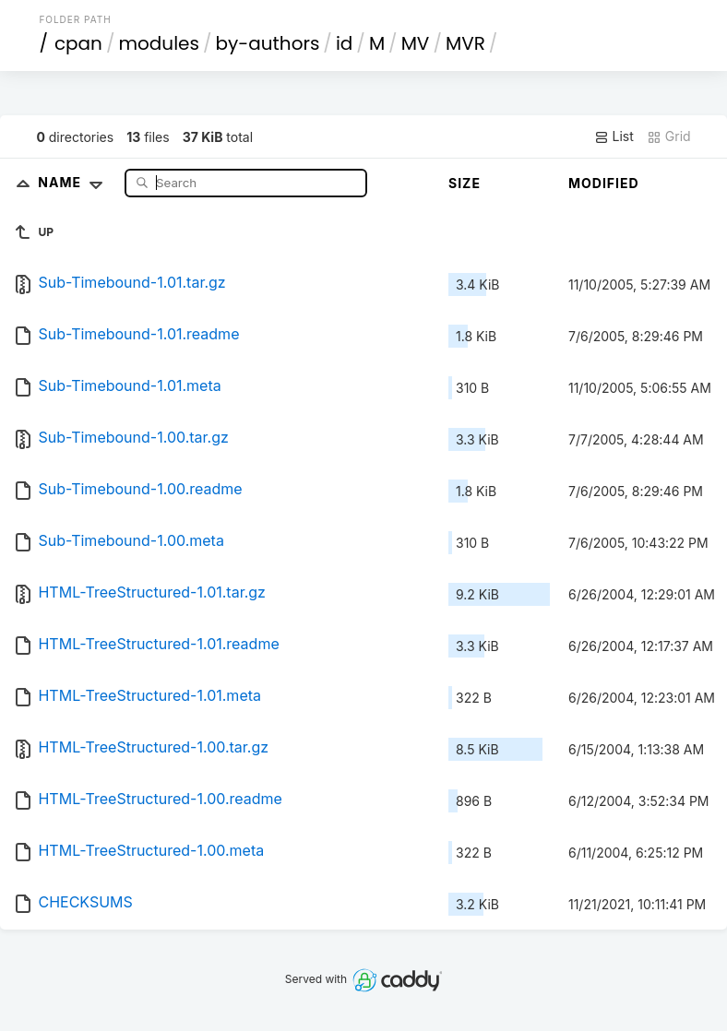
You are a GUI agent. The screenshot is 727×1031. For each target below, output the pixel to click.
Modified (603, 183)
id (344, 43)
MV (415, 43)
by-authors (267, 43)
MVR (465, 43)
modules (158, 43)
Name (74, 182)
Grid (669, 136)
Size (464, 183)
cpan (78, 43)
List (614, 136)
